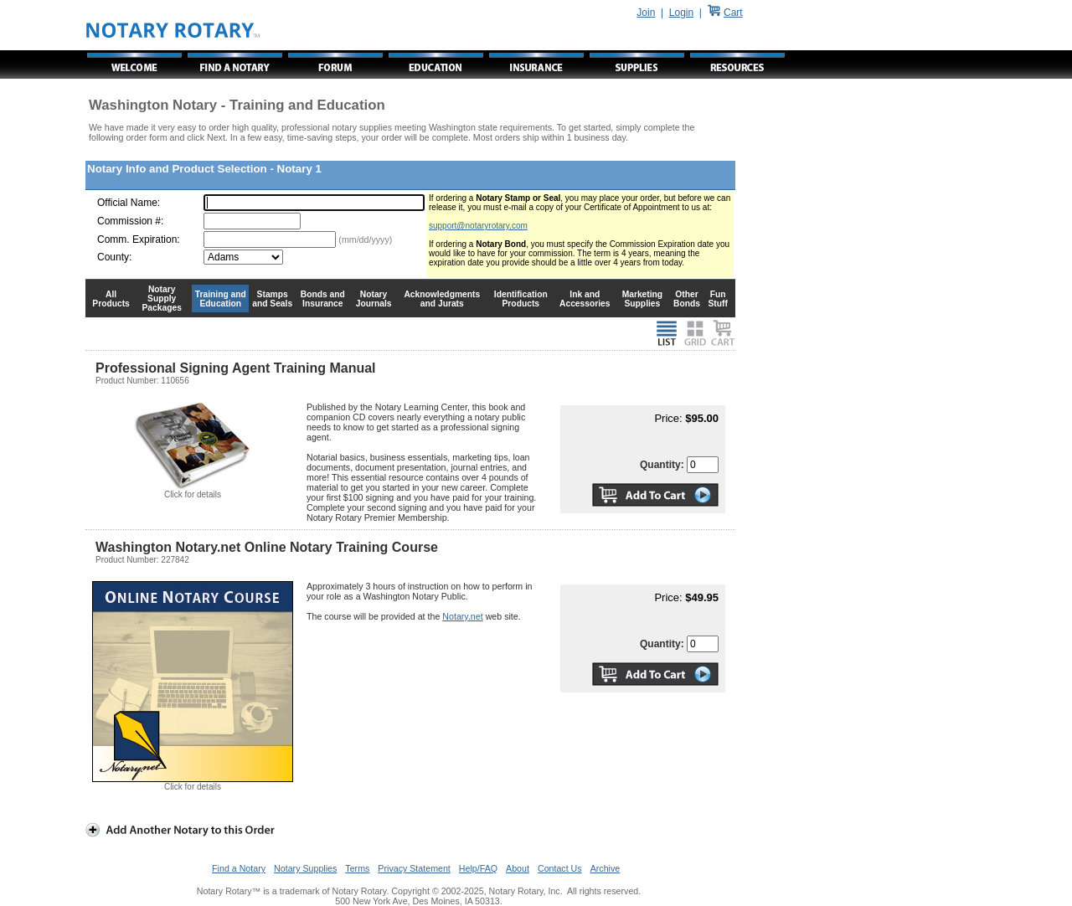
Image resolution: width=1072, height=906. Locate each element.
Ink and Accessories (585, 299)
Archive (605, 868)
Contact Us (560, 868)
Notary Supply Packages (162, 298)
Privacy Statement (414, 868)
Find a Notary (238, 868)
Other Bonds (686, 299)
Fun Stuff (717, 299)
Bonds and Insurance (323, 299)
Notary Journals (374, 299)
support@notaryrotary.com (478, 225)
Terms (357, 868)
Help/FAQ (478, 868)
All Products (111, 299)
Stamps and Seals (272, 299)
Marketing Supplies (642, 299)
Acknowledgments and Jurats (442, 299)
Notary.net (462, 616)
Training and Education (220, 299)
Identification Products (521, 299)
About (517, 868)
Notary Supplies (305, 868)
